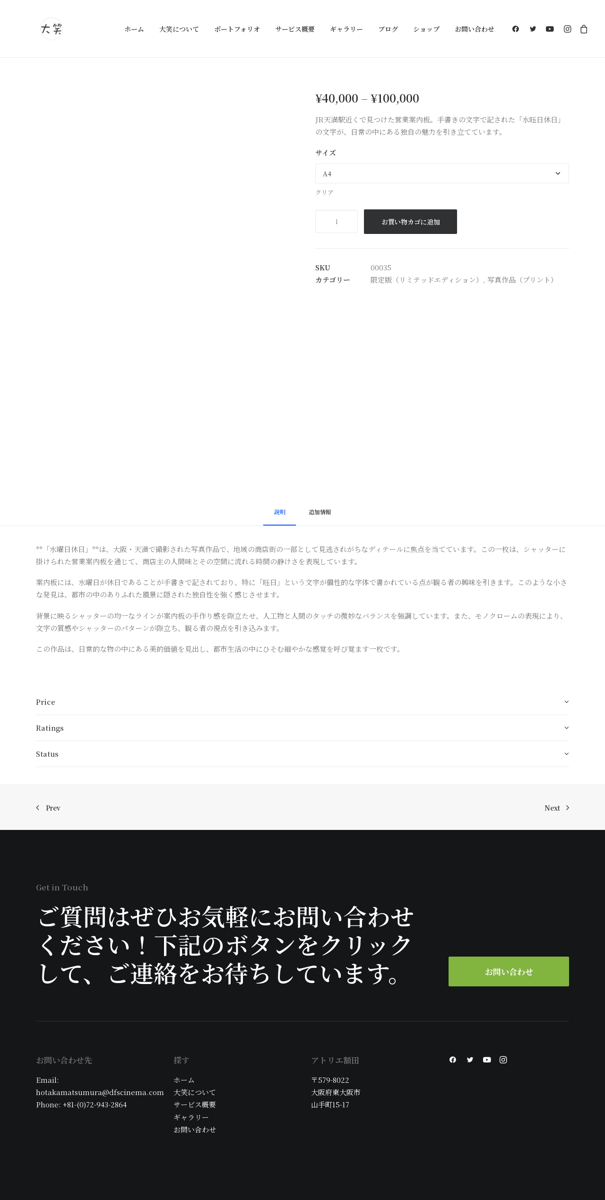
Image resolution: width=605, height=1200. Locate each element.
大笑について (179, 29)
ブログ (388, 29)
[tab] (279, 516)
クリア (324, 192)
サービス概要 (295, 29)
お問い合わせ (474, 29)
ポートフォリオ (237, 29)
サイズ (325, 152)
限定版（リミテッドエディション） (427, 280)
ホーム (134, 29)
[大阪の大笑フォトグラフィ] (51, 29)
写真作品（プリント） (522, 280)
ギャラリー (346, 29)
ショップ (426, 29)
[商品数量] (336, 221)
